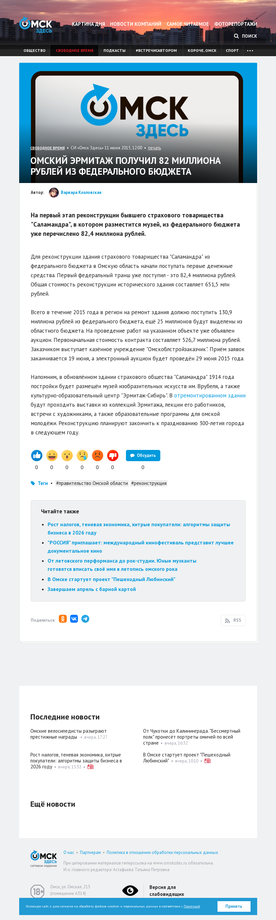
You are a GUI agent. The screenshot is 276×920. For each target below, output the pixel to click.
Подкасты (114, 50)
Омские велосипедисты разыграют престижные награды (68, 734)
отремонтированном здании (210, 395)
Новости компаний (135, 24)
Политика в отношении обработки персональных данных (162, 852)
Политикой (192, 906)
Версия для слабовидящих (166, 890)
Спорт (232, 50)
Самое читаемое (188, 24)
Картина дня (88, 24)
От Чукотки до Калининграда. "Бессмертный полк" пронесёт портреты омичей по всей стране (191, 737)
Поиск (245, 36)
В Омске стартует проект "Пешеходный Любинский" (112, 579)
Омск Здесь (35, 25)
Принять (233, 906)
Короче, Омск (202, 50)
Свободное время (74, 50)
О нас (68, 852)
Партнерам (90, 852)
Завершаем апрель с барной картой (92, 589)
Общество (34, 50)
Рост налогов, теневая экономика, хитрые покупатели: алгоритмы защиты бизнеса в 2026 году (76, 761)
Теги (43, 483)
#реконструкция (149, 483)
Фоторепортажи (235, 24)
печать (154, 148)
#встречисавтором (156, 50)
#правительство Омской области (92, 483)
